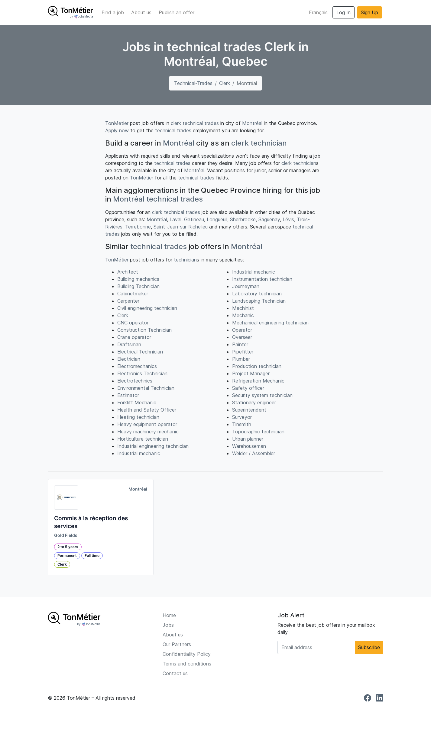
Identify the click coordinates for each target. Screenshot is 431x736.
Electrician (128, 359)
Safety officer (248, 388)
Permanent (67, 555)
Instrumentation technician (262, 279)
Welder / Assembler (253, 453)
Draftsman (129, 344)
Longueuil (217, 219)
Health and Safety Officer (146, 410)
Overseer (242, 337)
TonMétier (116, 123)
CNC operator (132, 323)
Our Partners (177, 644)
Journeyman (245, 286)
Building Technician (138, 286)
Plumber (241, 359)
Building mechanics (138, 279)
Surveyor (242, 417)
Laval (175, 219)
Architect (127, 272)
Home (169, 615)
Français (318, 12)
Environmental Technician (145, 388)
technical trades (201, 123)
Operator (242, 330)
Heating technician (138, 417)
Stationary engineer (254, 402)
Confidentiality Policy (187, 654)
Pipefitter (242, 352)
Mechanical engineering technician (270, 323)
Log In (343, 12)
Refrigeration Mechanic (258, 381)
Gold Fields (65, 535)
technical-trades (193, 83)
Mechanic (243, 315)
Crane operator (134, 337)
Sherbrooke (243, 219)
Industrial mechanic (138, 453)
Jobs (168, 625)
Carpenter (128, 301)
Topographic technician (258, 432)
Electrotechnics (134, 381)
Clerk (224, 83)
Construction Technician (144, 330)
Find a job (113, 12)
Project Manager (251, 373)
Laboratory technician (257, 294)
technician (269, 143)
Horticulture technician (142, 439)
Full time (92, 555)
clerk (176, 123)
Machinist (243, 308)
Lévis (288, 219)
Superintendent (249, 410)
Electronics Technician (142, 373)
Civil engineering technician (147, 308)
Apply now (117, 130)
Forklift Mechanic (136, 402)
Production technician (256, 366)
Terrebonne (138, 227)
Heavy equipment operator (147, 424)
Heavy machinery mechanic (148, 432)
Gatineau (194, 219)
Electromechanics (137, 366)
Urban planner (247, 439)
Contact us (175, 673)
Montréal (252, 123)
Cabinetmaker (132, 294)
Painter (240, 344)
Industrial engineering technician (153, 446)
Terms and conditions (187, 664)
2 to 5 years (67, 546)
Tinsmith (241, 424)
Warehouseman (249, 446)
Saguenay (269, 219)
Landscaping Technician (259, 301)
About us (141, 12)
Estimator (128, 395)
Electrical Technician (140, 352)
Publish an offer (176, 12)
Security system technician (262, 395)
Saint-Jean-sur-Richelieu (181, 227)
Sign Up (369, 12)
